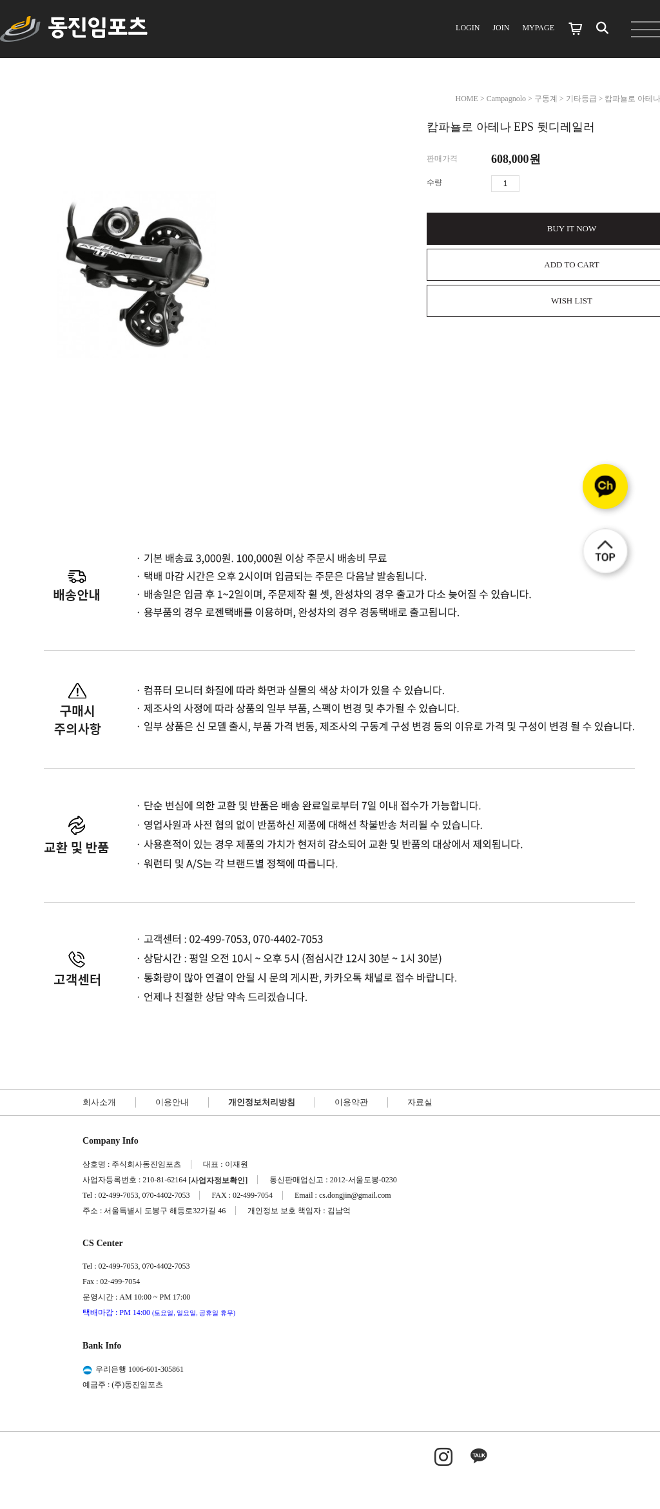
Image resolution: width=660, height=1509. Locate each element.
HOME (467, 98)
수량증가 (529, 183)
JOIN (500, 27)
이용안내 (172, 1102)
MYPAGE (538, 27)
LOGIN (468, 27)
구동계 (546, 98)
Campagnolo (506, 98)
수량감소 (548, 183)
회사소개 (99, 1102)
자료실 (419, 1102)
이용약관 (351, 1102)
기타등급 (581, 98)
